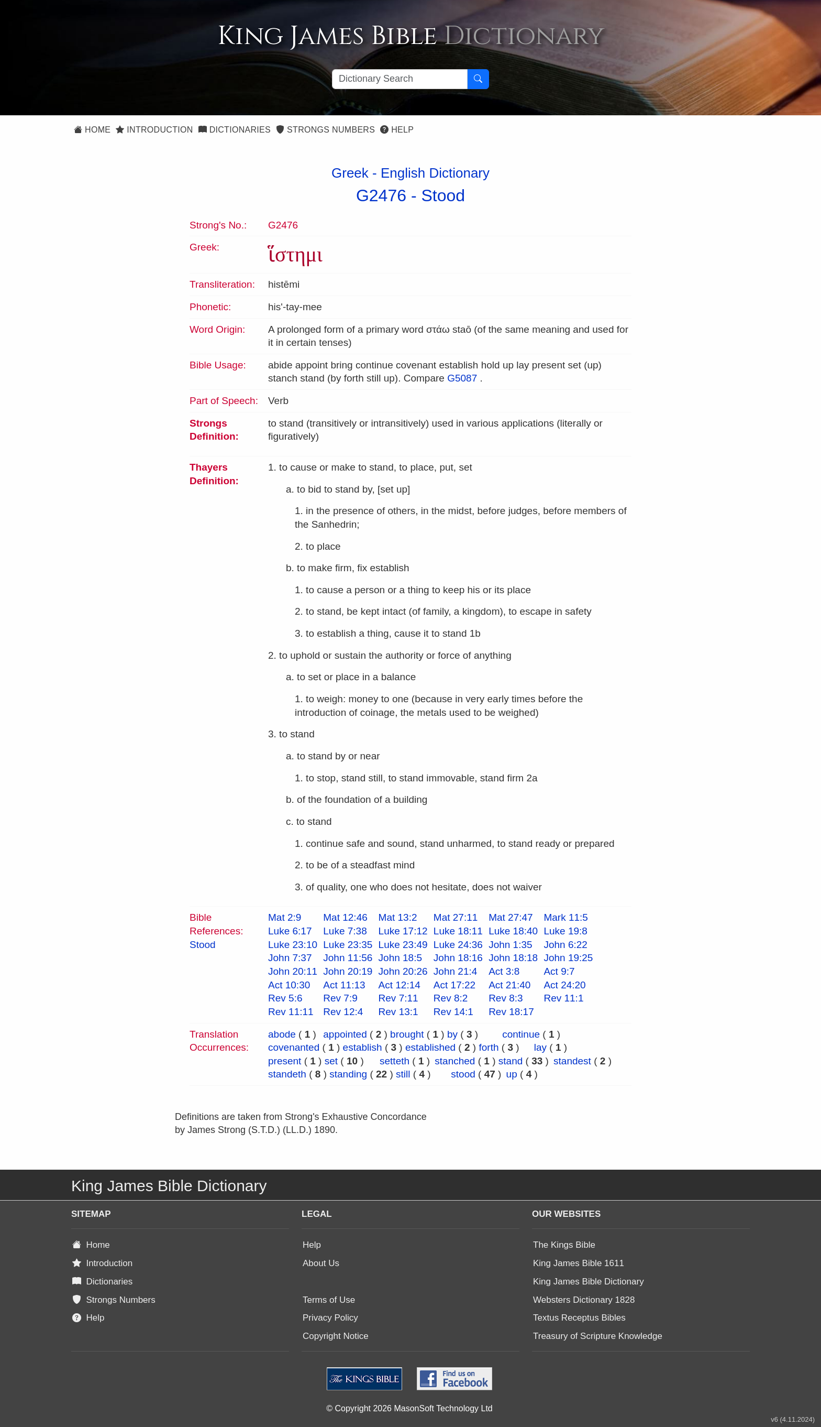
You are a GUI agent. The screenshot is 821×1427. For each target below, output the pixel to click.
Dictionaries (234, 129)
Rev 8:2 (451, 998)
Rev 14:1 (453, 1011)
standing (348, 1074)
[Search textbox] (400, 79)
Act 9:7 (558, 971)
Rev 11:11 (291, 1011)
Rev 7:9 (340, 998)
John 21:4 (455, 971)
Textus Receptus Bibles (579, 1318)
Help (397, 129)
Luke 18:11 (458, 930)
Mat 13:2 (398, 917)
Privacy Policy (330, 1318)
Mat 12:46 (345, 917)
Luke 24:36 (458, 944)
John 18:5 (400, 957)
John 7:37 (290, 957)
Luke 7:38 (345, 930)
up (511, 1074)
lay (540, 1047)
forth (488, 1047)
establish (362, 1047)
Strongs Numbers (325, 129)
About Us (321, 1263)
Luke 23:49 (403, 944)
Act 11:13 (344, 984)
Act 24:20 (564, 984)
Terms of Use (329, 1300)
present (284, 1060)
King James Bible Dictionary (588, 1282)
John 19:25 (568, 957)
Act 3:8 (504, 971)
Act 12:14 (399, 984)
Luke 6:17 (290, 930)
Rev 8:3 (506, 998)
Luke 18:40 (513, 930)
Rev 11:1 (563, 998)
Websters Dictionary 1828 (584, 1300)
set (331, 1060)
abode (282, 1034)
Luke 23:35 (347, 944)
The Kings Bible (564, 1245)
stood (463, 1074)
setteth (394, 1060)
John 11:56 (347, 957)
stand (510, 1060)
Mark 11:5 (565, 917)
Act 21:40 (509, 984)
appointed (345, 1034)
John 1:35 (510, 944)
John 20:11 (292, 971)
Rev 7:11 (398, 998)
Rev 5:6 (285, 998)
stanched (455, 1060)
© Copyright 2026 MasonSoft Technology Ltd (409, 1408)
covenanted (293, 1047)
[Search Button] (478, 79)
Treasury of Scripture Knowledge (597, 1336)
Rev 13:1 (398, 1011)
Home (92, 129)
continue (521, 1034)
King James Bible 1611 (578, 1263)
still (403, 1074)
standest (572, 1060)
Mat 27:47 (511, 917)
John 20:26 (403, 971)
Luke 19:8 (565, 930)
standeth (287, 1074)
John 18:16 (458, 957)
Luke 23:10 (292, 944)
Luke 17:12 (403, 930)
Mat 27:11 (456, 917)
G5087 (462, 378)
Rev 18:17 (511, 1011)
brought (407, 1034)
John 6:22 (565, 944)
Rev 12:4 (343, 1011)
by (452, 1034)
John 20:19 (347, 971)
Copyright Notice (336, 1336)
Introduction (154, 129)
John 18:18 (513, 957)
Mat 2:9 (284, 917)
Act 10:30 (289, 984)
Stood (443, 195)
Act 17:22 (454, 984)
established (430, 1047)
